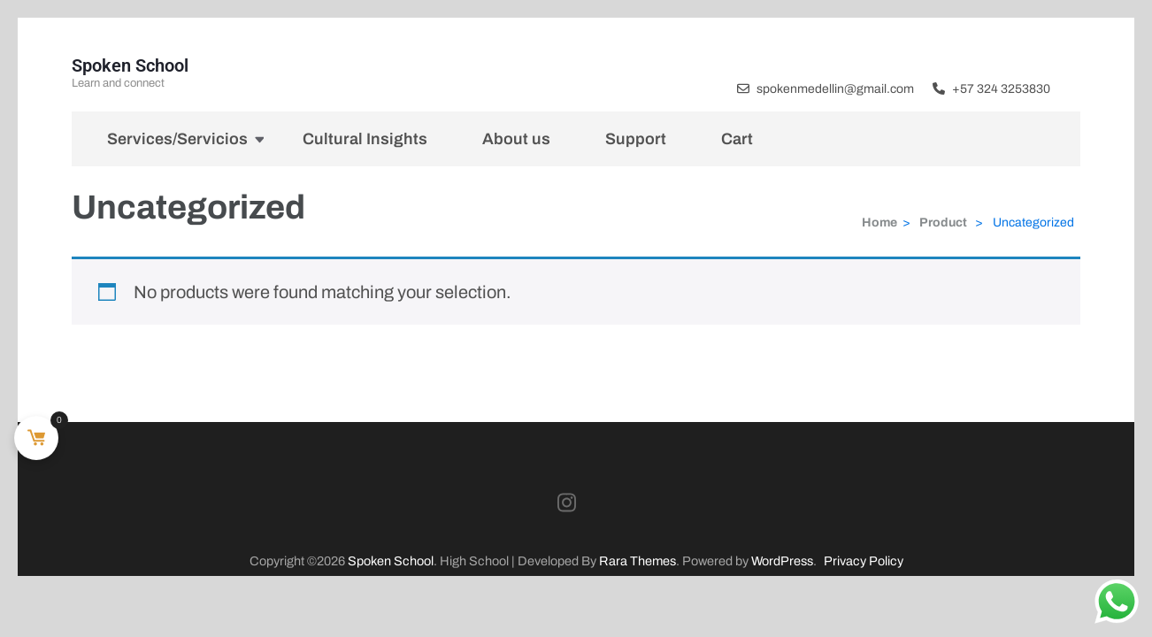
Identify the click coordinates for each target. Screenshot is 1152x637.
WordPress (782, 561)
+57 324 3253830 (1001, 89)
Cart (737, 139)
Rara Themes (637, 561)
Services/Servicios (177, 139)
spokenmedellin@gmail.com (835, 89)
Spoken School (130, 65)
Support (635, 139)
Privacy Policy (863, 561)
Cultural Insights (365, 139)
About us (516, 139)
